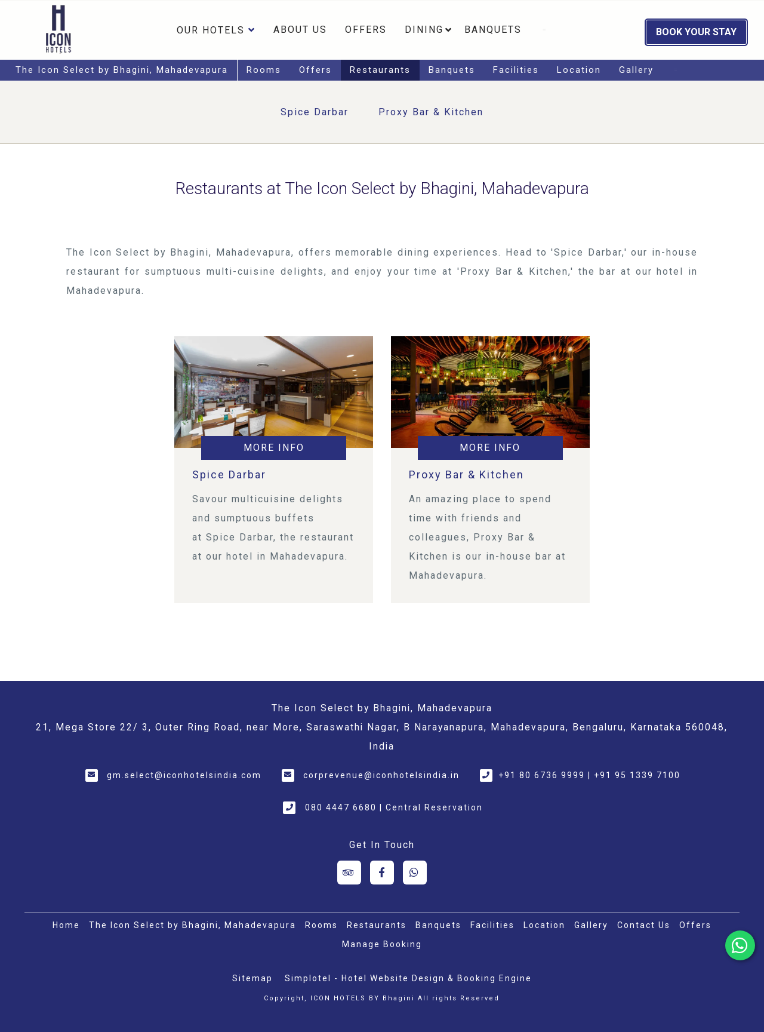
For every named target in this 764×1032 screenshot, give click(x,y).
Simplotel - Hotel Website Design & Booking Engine (408, 978)
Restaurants (380, 69)
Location (579, 69)
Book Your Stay (696, 32)
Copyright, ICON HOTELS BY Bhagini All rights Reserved (382, 998)
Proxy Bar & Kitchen (430, 112)
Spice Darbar (315, 112)
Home (66, 925)
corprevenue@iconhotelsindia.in (381, 775)
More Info (274, 447)
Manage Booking (382, 944)
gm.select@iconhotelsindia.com (184, 775)
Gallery (636, 69)
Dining (424, 29)
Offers (366, 29)
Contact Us (643, 925)
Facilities (516, 69)
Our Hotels (216, 30)
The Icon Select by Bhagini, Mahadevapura (122, 69)
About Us (300, 29)
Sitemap (252, 978)
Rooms (264, 69)
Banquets (493, 29)
